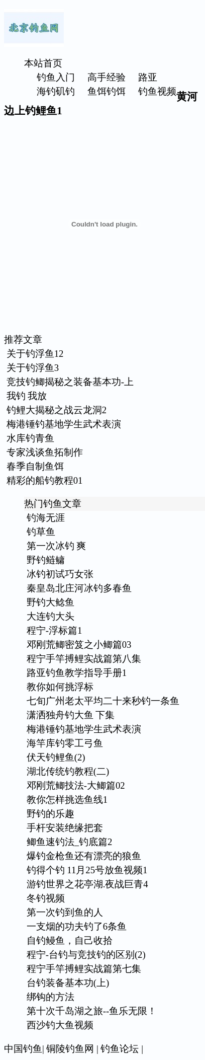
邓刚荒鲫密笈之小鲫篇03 (79, 644)
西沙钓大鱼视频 (60, 1025)
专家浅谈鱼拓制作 (45, 452)
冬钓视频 (46, 898)
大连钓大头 (50, 616)
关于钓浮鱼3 (33, 367)
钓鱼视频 (157, 91)
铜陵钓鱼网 (70, 1048)
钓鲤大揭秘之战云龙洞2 (57, 410)
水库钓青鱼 (30, 438)
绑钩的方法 (50, 997)
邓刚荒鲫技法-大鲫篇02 (76, 785)
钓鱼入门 (56, 77)
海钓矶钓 (56, 91)
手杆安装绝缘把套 (65, 827)
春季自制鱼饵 (35, 466)
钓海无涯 (46, 517)
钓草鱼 (41, 531)
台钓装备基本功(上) (68, 982)
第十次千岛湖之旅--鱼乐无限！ (92, 1011)
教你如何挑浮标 (60, 687)
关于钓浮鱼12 (35, 353)
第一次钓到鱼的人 (65, 912)
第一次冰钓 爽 (56, 546)
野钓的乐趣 (50, 813)
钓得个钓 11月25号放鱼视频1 (87, 870)
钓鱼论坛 (119, 1048)
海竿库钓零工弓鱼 (65, 743)
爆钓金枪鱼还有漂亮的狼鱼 (84, 856)
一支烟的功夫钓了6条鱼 (77, 926)
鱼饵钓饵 (106, 91)
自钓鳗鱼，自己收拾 (70, 940)
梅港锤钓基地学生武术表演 (64, 424)
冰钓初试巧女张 (60, 574)
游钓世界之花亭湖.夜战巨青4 (87, 884)
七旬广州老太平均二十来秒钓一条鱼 (103, 701)
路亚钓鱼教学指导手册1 (77, 672)
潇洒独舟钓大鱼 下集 (71, 715)
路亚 (147, 77)
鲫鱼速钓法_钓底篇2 (70, 842)
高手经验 (106, 77)
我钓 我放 (27, 396)
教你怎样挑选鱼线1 (67, 799)
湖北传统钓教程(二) (68, 771)
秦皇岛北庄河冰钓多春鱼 (79, 588)
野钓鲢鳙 (46, 560)
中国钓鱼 (23, 1048)
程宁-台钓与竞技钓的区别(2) (86, 954)
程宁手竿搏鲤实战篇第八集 (84, 658)
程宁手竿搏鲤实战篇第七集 (84, 968)
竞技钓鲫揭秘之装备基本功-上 (70, 381)
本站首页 (43, 63)
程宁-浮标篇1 (54, 630)
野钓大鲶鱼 (50, 602)
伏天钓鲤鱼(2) (56, 757)
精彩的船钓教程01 (45, 480)
